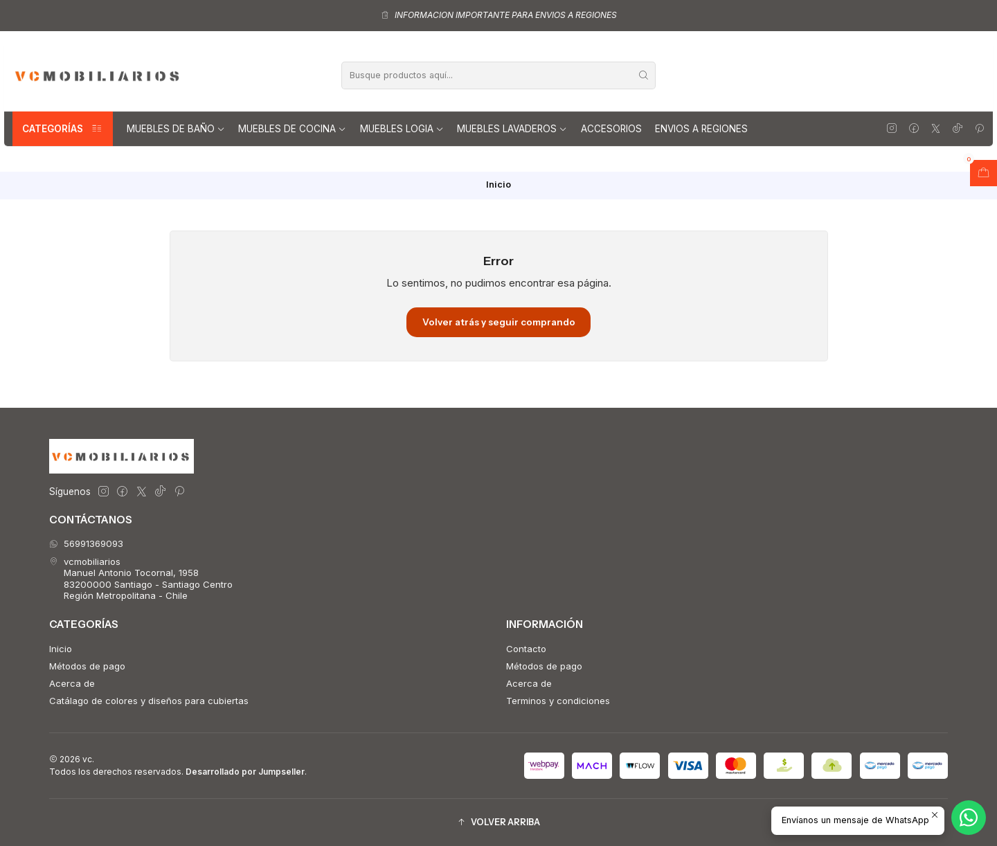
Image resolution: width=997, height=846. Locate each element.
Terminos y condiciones (558, 700)
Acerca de (72, 683)
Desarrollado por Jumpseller (245, 771)
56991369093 (86, 543)
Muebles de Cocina (292, 128)
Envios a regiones (701, 128)
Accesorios (611, 128)
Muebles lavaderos (512, 128)
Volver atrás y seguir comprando (498, 321)
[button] (498, 822)
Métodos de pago (87, 666)
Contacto (526, 648)
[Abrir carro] (983, 173)
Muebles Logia (402, 128)
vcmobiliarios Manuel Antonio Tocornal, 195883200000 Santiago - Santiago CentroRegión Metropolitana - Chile (141, 578)
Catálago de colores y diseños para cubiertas (149, 700)
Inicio (60, 648)
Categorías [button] (62, 129)
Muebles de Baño (176, 128)
